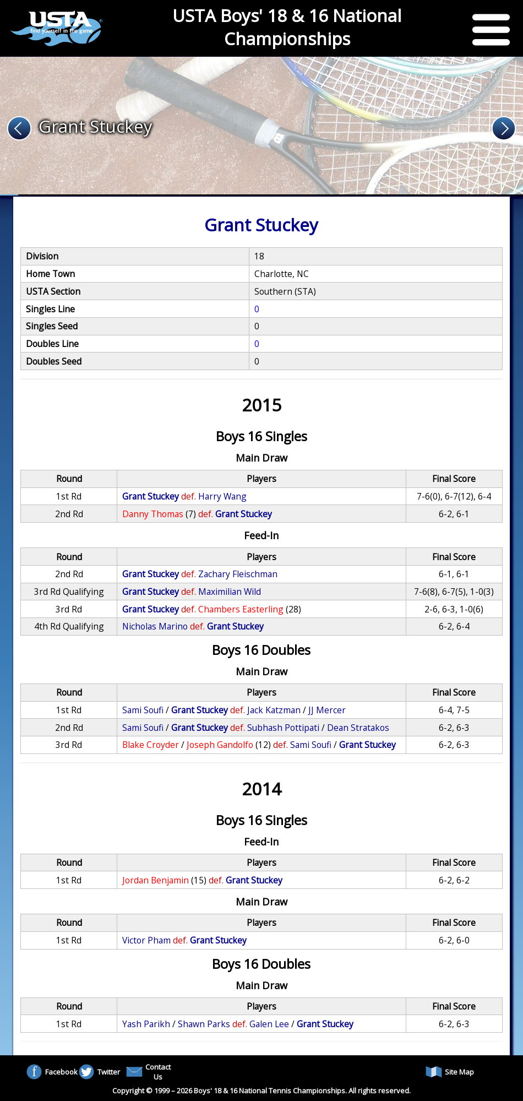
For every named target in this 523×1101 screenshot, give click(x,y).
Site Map (450, 1072)
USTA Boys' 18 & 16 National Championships (286, 27)
